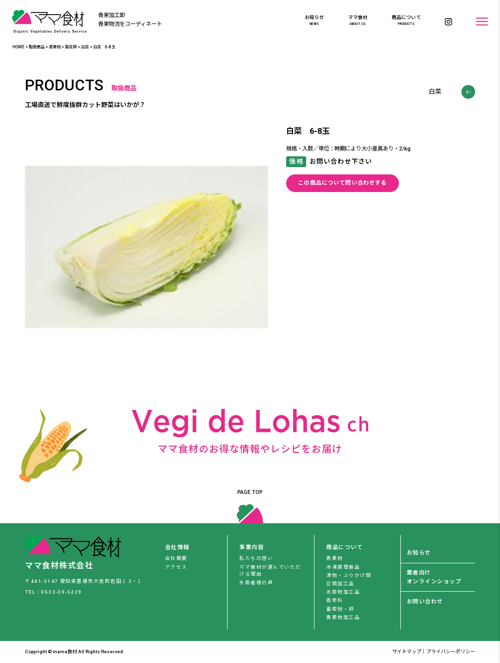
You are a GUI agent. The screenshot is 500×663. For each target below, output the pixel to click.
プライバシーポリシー (450, 651)
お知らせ (314, 20)
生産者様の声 (256, 582)
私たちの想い (256, 558)
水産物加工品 (343, 592)
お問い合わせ (425, 601)
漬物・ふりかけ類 (348, 575)
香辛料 (334, 600)
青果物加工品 (343, 617)
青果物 (334, 558)
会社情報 (177, 547)
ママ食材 (358, 20)
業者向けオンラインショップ (434, 576)
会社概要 (176, 558)
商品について (406, 20)
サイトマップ (406, 651)
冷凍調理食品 (343, 567)
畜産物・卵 (340, 609)
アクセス (176, 567)
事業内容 (251, 547)
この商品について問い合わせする (342, 182)
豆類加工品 (340, 583)
